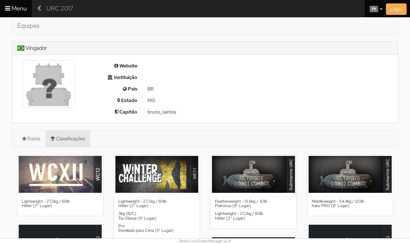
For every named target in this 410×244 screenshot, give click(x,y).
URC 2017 (59, 8)
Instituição (122, 77)
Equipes (28, 25)
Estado (127, 100)
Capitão (126, 112)
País (130, 89)
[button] (374, 8)
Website (125, 66)
